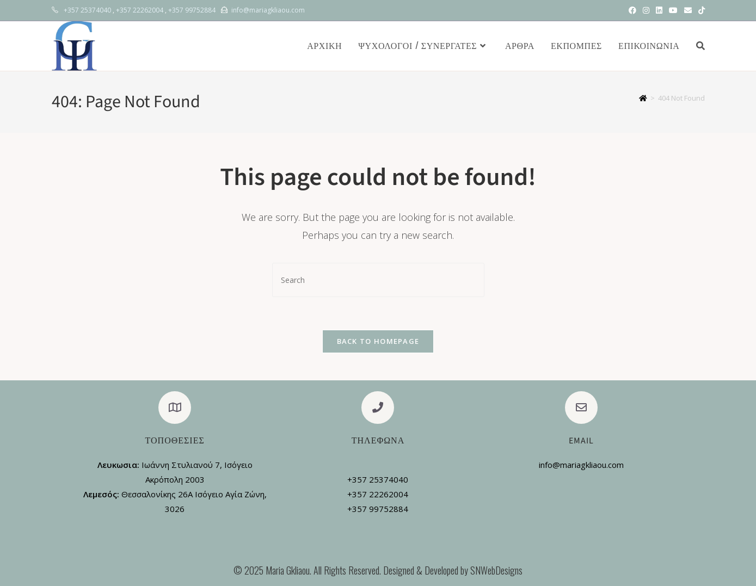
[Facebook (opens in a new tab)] (632, 10)
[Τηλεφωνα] (377, 407)
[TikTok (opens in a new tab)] (700, 10)
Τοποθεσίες (175, 441)
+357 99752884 (192, 10)
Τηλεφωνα (378, 441)
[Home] (643, 98)
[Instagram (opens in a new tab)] (646, 10)
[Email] (581, 407)
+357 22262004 (139, 10)
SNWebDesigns (496, 570)
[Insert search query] (378, 280)
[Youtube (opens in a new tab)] (673, 10)
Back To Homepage (378, 341)
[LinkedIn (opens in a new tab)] (659, 10)
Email (581, 441)
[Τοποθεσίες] (174, 407)
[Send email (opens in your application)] (688, 10)
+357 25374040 (87, 10)
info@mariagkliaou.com (268, 10)
